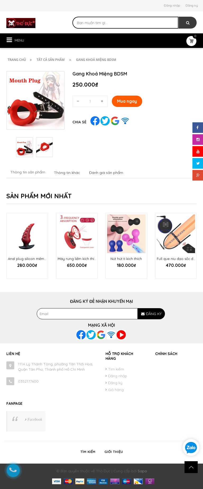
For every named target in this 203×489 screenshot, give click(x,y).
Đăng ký (192, 5)
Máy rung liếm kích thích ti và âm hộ (88, 259)
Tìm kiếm (116, 369)
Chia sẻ (79, 122)
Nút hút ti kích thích (126, 259)
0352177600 (28, 381)
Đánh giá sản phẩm (106, 172)
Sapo (142, 471)
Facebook (34, 419)
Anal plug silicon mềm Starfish (33, 259)
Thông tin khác (67, 172)
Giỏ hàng (116, 389)
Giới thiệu (113, 452)
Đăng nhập (172, 5)
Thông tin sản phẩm (27, 172)
